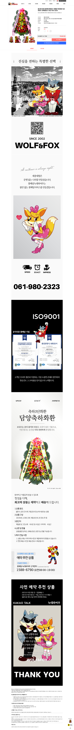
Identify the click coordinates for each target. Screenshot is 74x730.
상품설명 (32, 48)
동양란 (58, 3)
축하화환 (43, 3)
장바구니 (44, 39)
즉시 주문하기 (59, 39)
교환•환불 (42, 48)
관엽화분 (50, 3)
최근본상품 (70, 718)
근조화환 (36, 3)
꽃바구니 (22, 3)
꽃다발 (30, 3)
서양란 (64, 3)
